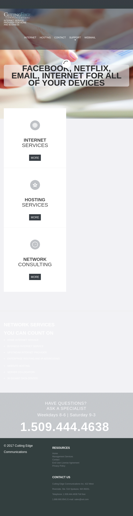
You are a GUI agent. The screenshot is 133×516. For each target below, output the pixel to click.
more (35, 157)
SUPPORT (74, 39)
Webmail (90, 37)
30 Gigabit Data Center (22, 378)
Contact (60, 37)
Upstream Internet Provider (27, 352)
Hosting (45, 37)
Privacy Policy (58, 466)
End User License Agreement (65, 463)
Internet (30, 37)
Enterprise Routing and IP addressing (33, 358)
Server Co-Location (20, 372)
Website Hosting (18, 365)
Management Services (62, 456)
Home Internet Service (23, 340)
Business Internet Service (25, 346)
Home (55, 453)
